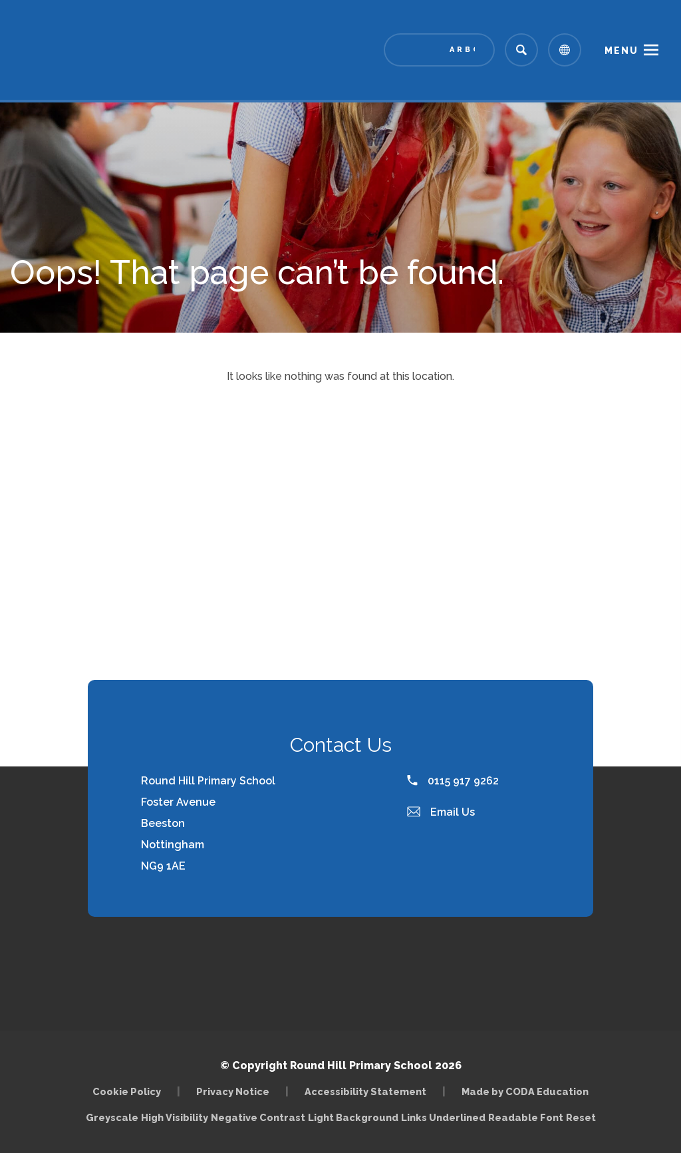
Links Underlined (443, 1117)
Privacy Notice (232, 1091)
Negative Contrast (258, 1117)
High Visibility (174, 1117)
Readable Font (525, 1117)
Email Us (441, 812)
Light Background (353, 1117)
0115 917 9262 (453, 780)
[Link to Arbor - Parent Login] (439, 50)
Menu (621, 50)
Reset (581, 1117)
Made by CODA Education (525, 1091)
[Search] (521, 50)
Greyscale (112, 1117)
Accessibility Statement (365, 1091)
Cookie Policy (126, 1091)
